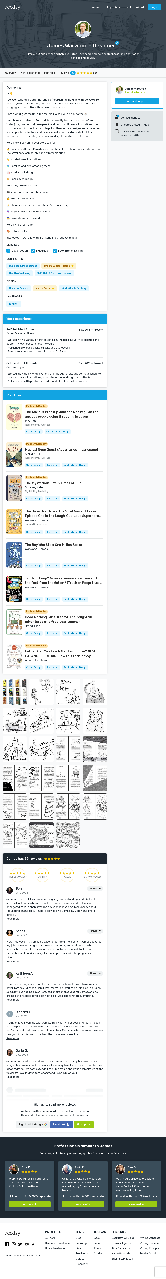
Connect (95, 7)
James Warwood (135, 88)
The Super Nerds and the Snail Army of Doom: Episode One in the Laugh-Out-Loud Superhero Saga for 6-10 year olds (62, 513)
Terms (8, 1255)
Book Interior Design (70, 250)
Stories (98, 1253)
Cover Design (20, 250)
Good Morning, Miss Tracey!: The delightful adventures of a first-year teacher (58, 619)
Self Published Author (20, 329)
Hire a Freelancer (55, 1248)
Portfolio (49, 72)
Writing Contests (150, 1237)
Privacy (18, 1255)
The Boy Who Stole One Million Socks (53, 545)
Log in (154, 7)
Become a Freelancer (58, 1243)
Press (97, 1248)
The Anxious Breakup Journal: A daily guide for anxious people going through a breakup (61, 414)
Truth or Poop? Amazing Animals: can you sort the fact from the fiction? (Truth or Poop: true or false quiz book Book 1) (64, 580)
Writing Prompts (149, 1248)
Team (97, 1243)
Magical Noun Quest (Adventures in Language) (61, 449)
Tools (128, 7)
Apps (118, 7)
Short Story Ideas (122, 1258)
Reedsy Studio (148, 1253)
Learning (81, 1243)
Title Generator (121, 1248)
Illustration (43, 250)
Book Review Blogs (123, 1237)
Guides (80, 1258)
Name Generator (121, 1253)
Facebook (61, 1124)
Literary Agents (121, 1243)
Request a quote (137, 101)
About (140, 7)
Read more (12, 918)
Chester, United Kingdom (136, 124)
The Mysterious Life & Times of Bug (53, 483)
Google (33, 1124)
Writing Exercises (150, 1243)
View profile (29, 1204)
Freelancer (82, 1253)
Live (78, 1248)
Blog (108, 7)
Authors (50, 1237)
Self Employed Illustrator (22, 363)
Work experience (30, 72)
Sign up (83, 1124)
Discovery (82, 1263)
